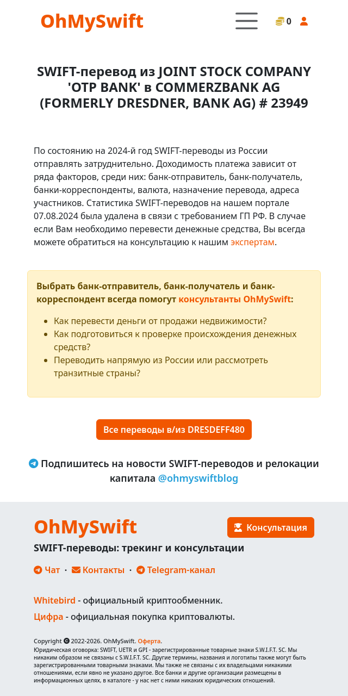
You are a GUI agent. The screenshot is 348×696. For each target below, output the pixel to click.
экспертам (253, 242)
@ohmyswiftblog (198, 477)
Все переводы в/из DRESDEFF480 (174, 430)
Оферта (149, 641)
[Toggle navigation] (246, 21)
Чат (47, 570)
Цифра (48, 617)
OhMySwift (92, 20)
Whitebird (55, 600)
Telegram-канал (175, 570)
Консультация (270, 527)
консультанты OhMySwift (234, 299)
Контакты (98, 570)
